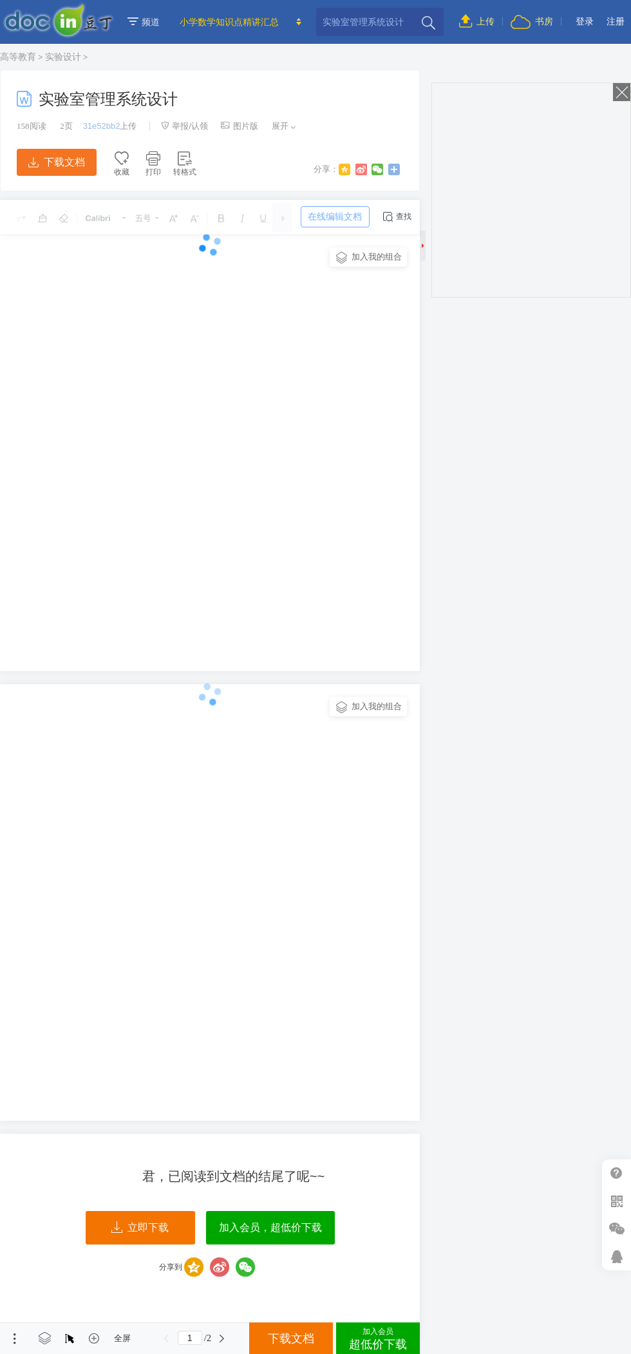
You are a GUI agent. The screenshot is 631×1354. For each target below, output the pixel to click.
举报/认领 (185, 126)
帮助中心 (616, 1173)
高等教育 (18, 57)
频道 (143, 22)
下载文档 (56, 162)
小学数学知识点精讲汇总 (229, 22)
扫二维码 (616, 1201)
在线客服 (616, 1256)
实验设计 (63, 57)
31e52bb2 (101, 126)
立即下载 (140, 1228)
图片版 (239, 126)
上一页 (166, 1338)
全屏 (122, 1338)
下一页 (222, 1338)
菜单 (15, 1338)
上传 (476, 21)
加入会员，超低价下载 (270, 1227)
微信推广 (616, 1229)
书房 (532, 21)
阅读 (31, 126)
